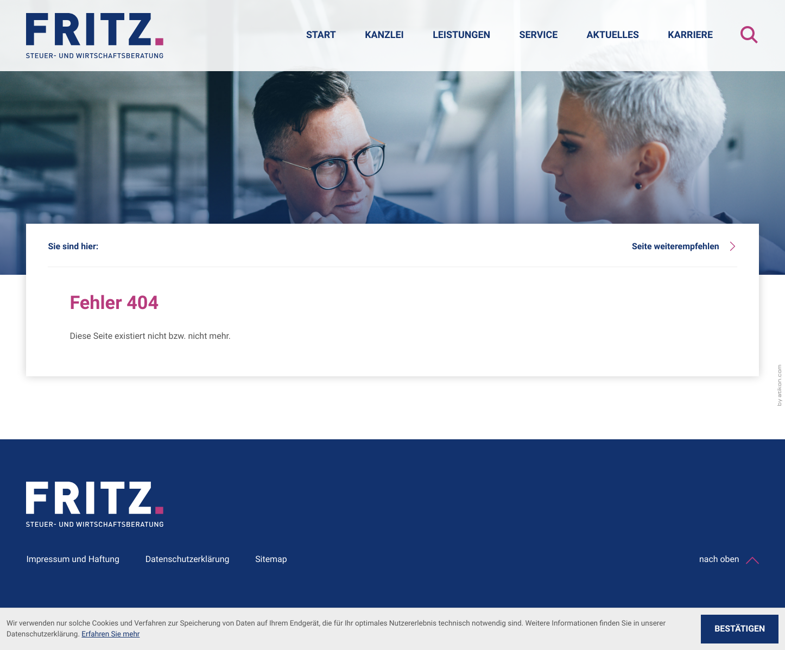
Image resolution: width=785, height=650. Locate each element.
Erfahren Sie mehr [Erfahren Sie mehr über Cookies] (110, 634)
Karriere (690, 35)
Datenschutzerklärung (187, 559)
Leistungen (461, 35)
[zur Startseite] (94, 35)
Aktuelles (613, 35)
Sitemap (271, 559)
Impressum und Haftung (72, 559)
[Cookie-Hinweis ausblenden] (739, 629)
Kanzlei (384, 35)
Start (321, 35)
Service (538, 35)
